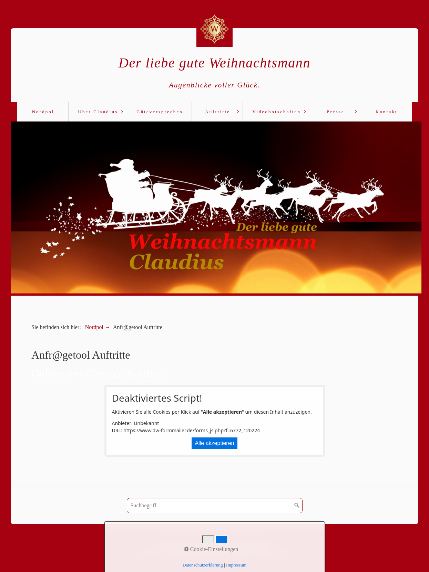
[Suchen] (297, 504)
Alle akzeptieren (214, 442)
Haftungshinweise (251, 544)
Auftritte (217, 111)
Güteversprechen (159, 111)
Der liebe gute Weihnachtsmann (214, 63)
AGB (165, 544)
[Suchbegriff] (215, 504)
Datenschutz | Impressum (201, 544)
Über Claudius (98, 111)
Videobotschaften (277, 111)
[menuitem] (42, 111)
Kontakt (387, 111)
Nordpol (43, 111)
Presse (336, 111)
